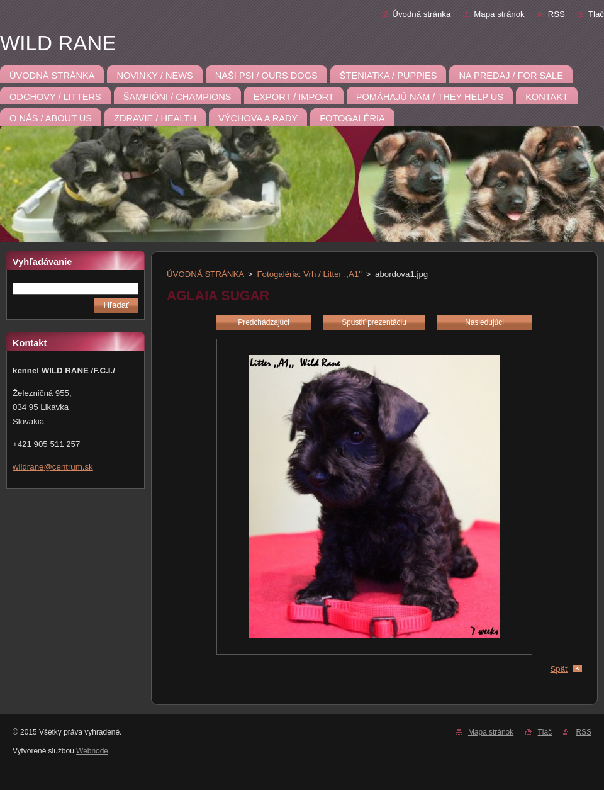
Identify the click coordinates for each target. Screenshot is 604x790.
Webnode (92, 751)
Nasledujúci (484, 322)
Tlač (596, 14)
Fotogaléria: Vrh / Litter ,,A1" (310, 274)
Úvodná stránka (421, 14)
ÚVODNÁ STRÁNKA (205, 274)
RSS (556, 14)
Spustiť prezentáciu (374, 322)
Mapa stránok (499, 14)
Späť (559, 669)
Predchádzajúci (263, 322)
